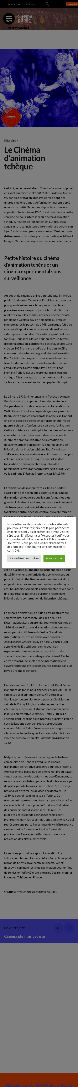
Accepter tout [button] (54, 558)
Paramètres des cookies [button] (24, 558)
